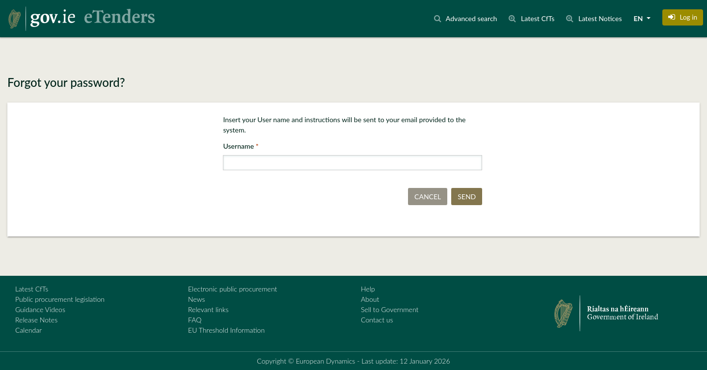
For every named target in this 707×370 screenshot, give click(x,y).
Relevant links (208, 309)
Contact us (377, 320)
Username (239, 146)
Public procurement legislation (60, 299)
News (196, 299)
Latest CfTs (31, 289)
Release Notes (36, 320)
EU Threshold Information (226, 330)
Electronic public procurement (232, 289)
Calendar (28, 330)
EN (639, 18)
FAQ (194, 320)
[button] (682, 17)
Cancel (427, 196)
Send (467, 196)
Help (368, 289)
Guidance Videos (40, 309)
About (370, 299)
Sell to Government (389, 309)
